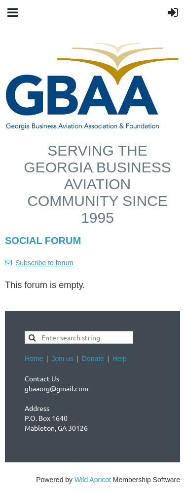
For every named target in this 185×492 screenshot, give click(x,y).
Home (34, 359)
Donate (93, 359)
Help (119, 359)
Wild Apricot (92, 480)
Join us (62, 359)
